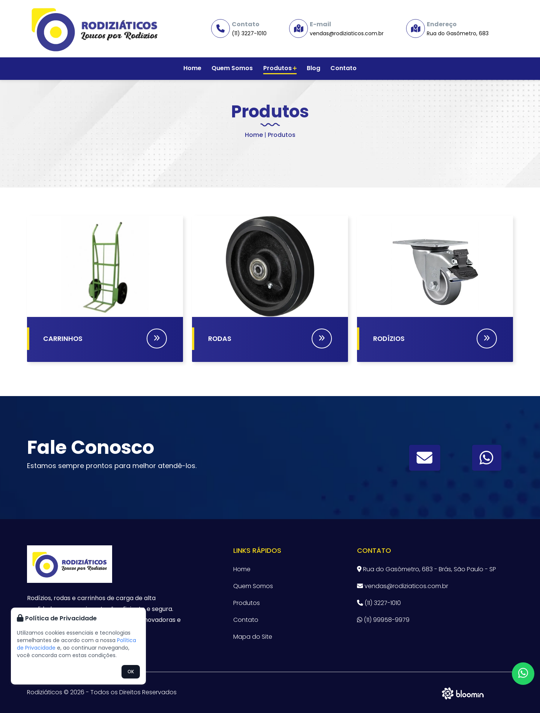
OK (131, 671)
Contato (341, 68)
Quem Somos (233, 68)
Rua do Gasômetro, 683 (458, 33)
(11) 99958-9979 (383, 619)
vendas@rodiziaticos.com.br (347, 33)
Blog (312, 68)
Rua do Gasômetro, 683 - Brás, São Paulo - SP (426, 569)
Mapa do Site (252, 636)
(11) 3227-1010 (249, 33)
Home (195, 68)
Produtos (280, 68)
